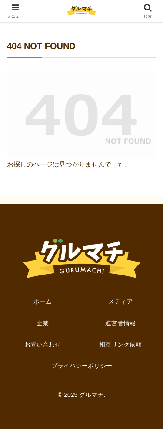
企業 (43, 323)
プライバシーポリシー (81, 365)
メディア (120, 301)
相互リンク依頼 (120, 344)
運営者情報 (120, 323)
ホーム (42, 301)
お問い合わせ (42, 344)
